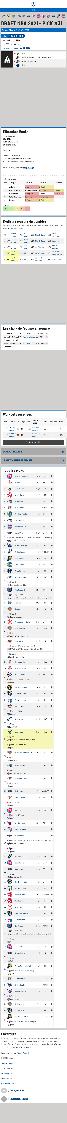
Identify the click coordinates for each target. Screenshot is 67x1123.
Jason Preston (20, 765)
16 (4, 580)
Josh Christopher (21, 668)
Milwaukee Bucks (15, 131)
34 (5, 781)
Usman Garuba (20, 662)
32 (5, 756)
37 (5, 813)
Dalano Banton (20, 894)
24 (5, 668)
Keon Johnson (20, 628)
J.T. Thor (27, 253)
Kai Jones (18, 609)
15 (4, 571)
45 (5, 888)
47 (5, 901)
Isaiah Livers (19, 863)
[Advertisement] (28, 97)
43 (5, 872)
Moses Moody (19, 564)
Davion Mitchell (20, 526)
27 (5, 693)
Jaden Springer (20, 700)
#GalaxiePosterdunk (24, 1053)
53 (5, 956)
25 (5, 678)
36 (5, 800)
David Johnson (20, 901)
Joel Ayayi (55, 241)
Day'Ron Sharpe (20, 706)
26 (5, 687)
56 (5, 985)
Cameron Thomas (21, 693)
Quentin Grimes (20, 674)
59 (5, 1010)
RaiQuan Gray (19, 1010)
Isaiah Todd (16, 35)
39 (5, 829)
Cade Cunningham (21, 476)
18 (4, 603)
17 (4, 593)
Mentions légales (7, 1078)
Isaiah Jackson (20, 641)
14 (4, 564)
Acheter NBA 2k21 (7, 1083)
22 (5, 648)
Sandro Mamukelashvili (23, 966)
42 (5, 863)
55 (5, 978)
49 (5, 913)
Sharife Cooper (20, 907)
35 (5, 791)
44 (5, 882)
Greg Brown (39, 253)
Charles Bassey (20, 953)
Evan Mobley (19, 489)
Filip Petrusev (20, 920)
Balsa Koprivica (20, 991)
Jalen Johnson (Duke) (22, 622)
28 (5, 700)
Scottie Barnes (20, 495)
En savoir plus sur (16, 47)
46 (5, 894)
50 (5, 920)
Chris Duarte (19, 558)
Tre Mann (18, 603)
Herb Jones (19, 791)
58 (5, 1004)
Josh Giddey (19, 507)
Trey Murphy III (20, 590)
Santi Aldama (19, 719)
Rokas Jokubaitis (21, 778)
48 (5, 907)
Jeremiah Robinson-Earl (23, 752)
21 (4, 631)
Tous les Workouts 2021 (33, 442)
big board (19, 228)
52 (5, 947)
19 (4, 612)
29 (5, 709)
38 (5, 823)
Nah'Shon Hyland (21, 687)
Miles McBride (40, 235)
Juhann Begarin (20, 888)
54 (5, 969)
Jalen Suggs (19, 501)
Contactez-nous (7, 1063)
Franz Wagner (20, 520)
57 (5, 994)
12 (4, 552)
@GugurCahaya (28, 167)
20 (5, 622)
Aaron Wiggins (20, 978)
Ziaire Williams (20, 533)
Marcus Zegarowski (22, 913)
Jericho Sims (56, 259)
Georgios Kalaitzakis (22, 1017)
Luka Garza (18, 947)
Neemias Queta (20, 829)
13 (4, 558)
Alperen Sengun (20, 577)
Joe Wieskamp (40, 247)
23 (5, 662)
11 (4, 545)
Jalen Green (19, 482)
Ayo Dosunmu (20, 823)
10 (4, 536)
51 (4, 933)
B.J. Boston (19, 926)
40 (5, 843)
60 (5, 1020)
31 (4, 739)
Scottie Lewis (20, 985)
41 (4, 856)
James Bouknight (21, 545)
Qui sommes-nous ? (8, 1068)
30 (5, 722)
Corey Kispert (20, 571)
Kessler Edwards (29, 337)
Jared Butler (19, 835)
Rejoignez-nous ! (7, 1073)
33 (5, 769)
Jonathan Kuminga (21, 514)
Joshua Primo (20, 552)
